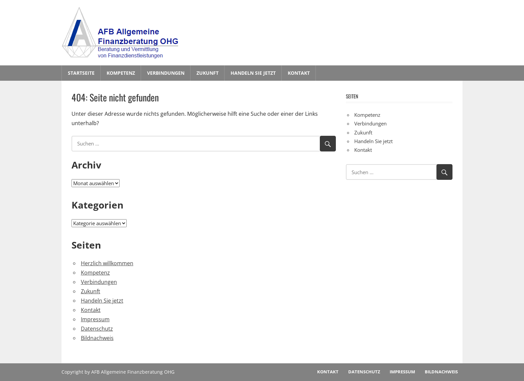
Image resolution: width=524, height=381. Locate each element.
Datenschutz (97, 328)
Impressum (95, 319)
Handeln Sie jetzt (253, 73)
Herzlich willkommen (107, 263)
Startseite (81, 73)
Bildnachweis (97, 338)
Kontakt (299, 73)
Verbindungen (165, 73)
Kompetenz (121, 73)
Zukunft (207, 73)
